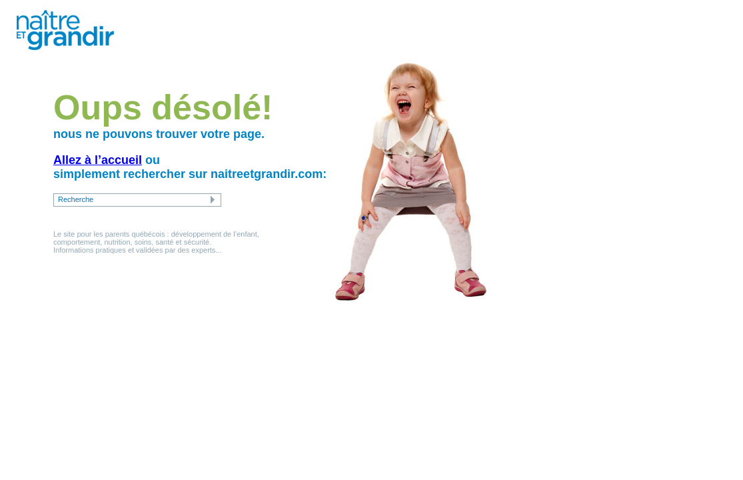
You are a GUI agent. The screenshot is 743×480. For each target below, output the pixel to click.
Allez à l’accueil (97, 160)
